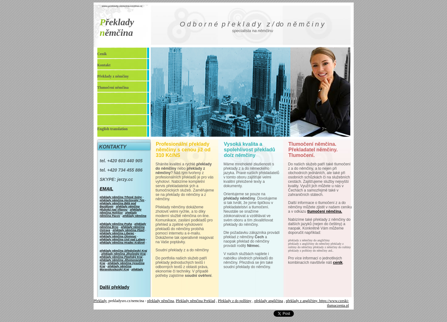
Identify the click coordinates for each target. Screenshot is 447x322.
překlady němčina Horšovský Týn (122, 200)
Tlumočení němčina (113, 87)
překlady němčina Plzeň (128, 230)
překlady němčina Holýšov (121, 211)
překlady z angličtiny (301, 301)
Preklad (209, 301)
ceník (338, 262)
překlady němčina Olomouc (118, 236)
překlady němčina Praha (116, 223)
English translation (112, 129)
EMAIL (107, 188)
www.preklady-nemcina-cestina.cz (122, 6)
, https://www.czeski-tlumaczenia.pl (333, 303)
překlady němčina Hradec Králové (122, 242)
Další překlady (114, 287)
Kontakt (104, 65)
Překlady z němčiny (113, 76)
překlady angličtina (268, 301)
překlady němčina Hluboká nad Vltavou (120, 208)
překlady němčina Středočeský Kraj (123, 250)
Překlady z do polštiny (234, 301)
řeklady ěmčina (117, 27)
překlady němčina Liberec (117, 233)
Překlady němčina (190, 301)
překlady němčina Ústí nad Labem (122, 239)
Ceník (102, 54)
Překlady (100, 301)
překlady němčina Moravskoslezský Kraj (116, 268)
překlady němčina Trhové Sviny (121, 197)
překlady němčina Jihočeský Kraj (123, 253)
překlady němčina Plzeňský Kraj (121, 256)
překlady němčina (160, 301)
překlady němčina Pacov (118, 214)
